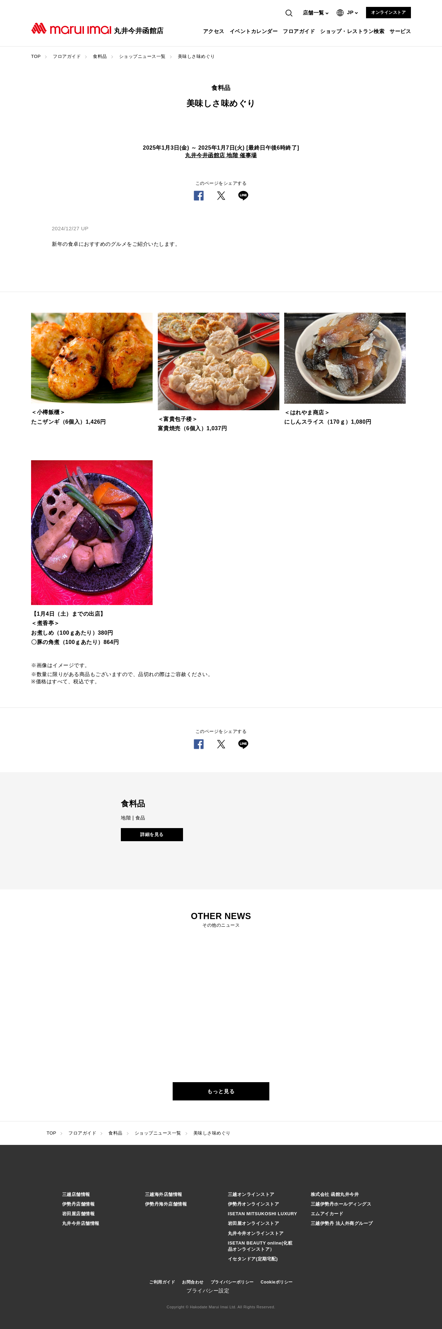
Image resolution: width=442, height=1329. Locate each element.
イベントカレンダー (254, 31)
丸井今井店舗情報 (80, 1223)
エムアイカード (327, 1213)
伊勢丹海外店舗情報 (166, 1204)
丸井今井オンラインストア (256, 1233)
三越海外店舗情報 (163, 1194)
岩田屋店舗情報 (78, 1213)
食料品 (100, 56)
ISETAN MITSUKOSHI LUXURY (262, 1213)
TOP (36, 56)
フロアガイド (300, 31)
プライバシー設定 (207, 1290)
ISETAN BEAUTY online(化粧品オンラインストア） (260, 1246)
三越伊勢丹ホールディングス (341, 1204)
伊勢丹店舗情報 (78, 1204)
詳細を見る (152, 834)
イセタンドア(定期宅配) (253, 1258)
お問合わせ (193, 1282)
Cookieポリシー (277, 1282)
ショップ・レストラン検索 (353, 31)
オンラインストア (388, 12)
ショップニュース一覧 (142, 56)
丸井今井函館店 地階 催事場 (221, 155)
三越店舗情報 (76, 1194)
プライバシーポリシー (232, 1282)
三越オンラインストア (251, 1194)
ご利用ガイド (162, 1282)
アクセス (214, 31)
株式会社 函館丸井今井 (335, 1194)
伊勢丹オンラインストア (253, 1204)
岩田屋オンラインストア (253, 1223)
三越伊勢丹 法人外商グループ (342, 1223)
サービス (401, 31)
